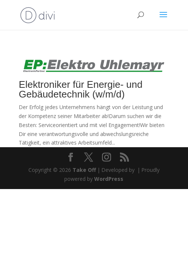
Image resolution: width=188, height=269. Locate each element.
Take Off (84, 169)
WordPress (108, 178)
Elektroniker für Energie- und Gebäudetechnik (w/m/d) (80, 89)
